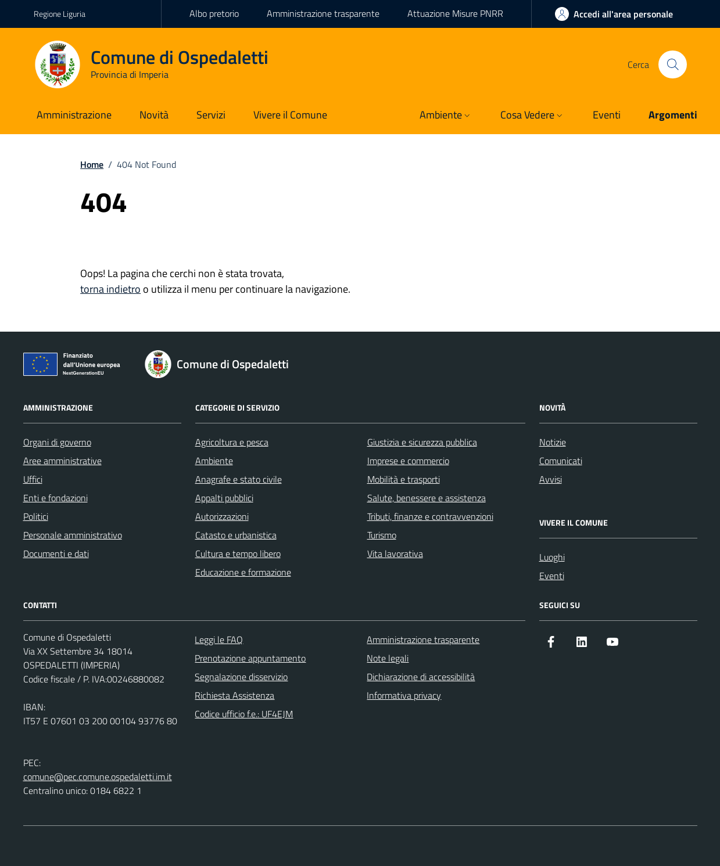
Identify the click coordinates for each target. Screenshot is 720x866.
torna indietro (110, 289)
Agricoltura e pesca (231, 442)
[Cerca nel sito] (672, 64)
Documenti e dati (56, 553)
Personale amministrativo (72, 535)
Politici (35, 516)
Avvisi (550, 479)
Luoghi (552, 557)
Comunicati (560, 461)
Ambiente (214, 461)
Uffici (32, 479)
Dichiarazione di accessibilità (421, 677)
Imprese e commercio (408, 461)
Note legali (388, 658)
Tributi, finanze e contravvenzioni (430, 516)
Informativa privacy (404, 695)
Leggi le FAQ (219, 639)
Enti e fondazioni (55, 498)
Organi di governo (57, 442)
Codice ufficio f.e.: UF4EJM (244, 714)
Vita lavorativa (395, 553)
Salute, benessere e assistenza (426, 498)
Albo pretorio (214, 13)
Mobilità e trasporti (403, 479)
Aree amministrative (62, 461)
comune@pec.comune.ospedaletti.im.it (97, 777)
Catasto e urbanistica (236, 535)
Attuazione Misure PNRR (455, 13)
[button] (446, 116)
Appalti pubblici (224, 498)
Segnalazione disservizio (241, 677)
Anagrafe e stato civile (238, 479)
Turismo (381, 535)
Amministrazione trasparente (323, 13)
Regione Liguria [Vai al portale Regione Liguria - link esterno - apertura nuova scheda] (59, 14)
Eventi (551, 576)
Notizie (552, 442)
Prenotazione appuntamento (250, 658)
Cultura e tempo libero (238, 553)
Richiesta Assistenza (234, 695)
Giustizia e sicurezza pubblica (422, 442)
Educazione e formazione (243, 572)
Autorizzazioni (222, 516)
